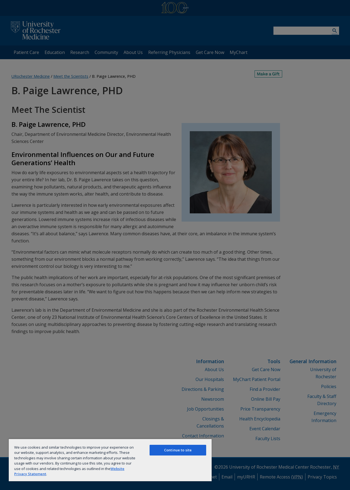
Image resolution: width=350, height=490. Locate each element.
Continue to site (178, 450)
